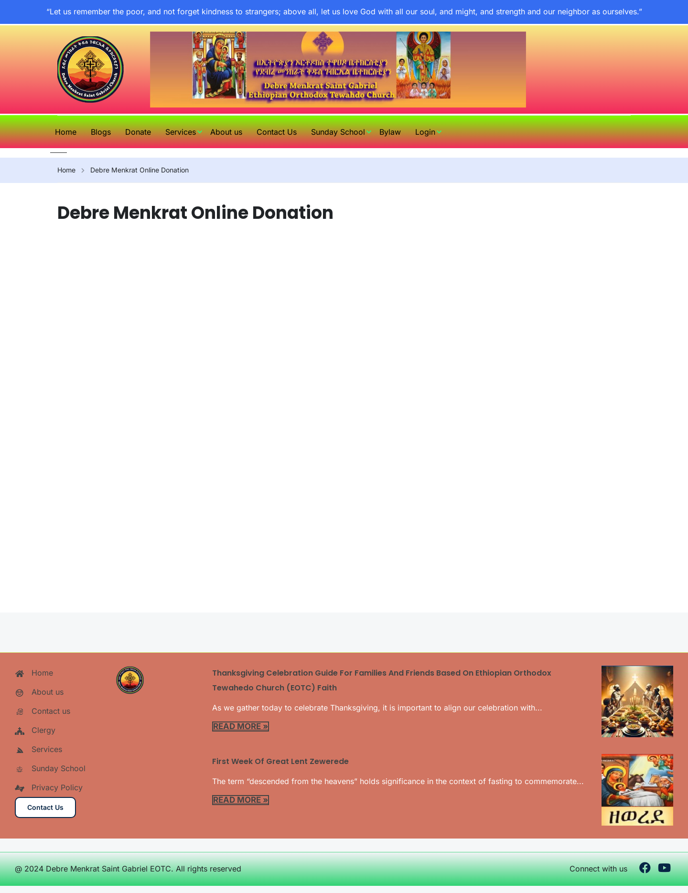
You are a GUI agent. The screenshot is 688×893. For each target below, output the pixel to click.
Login (425, 132)
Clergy (35, 730)
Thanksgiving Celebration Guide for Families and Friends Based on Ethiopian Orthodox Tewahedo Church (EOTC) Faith (381, 680)
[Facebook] (645, 869)
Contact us (42, 711)
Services (180, 132)
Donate (138, 132)
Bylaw (390, 132)
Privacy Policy (49, 787)
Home (65, 132)
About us (226, 132)
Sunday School (338, 132)
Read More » (240, 726)
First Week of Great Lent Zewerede (280, 761)
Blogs (101, 132)
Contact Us (277, 132)
